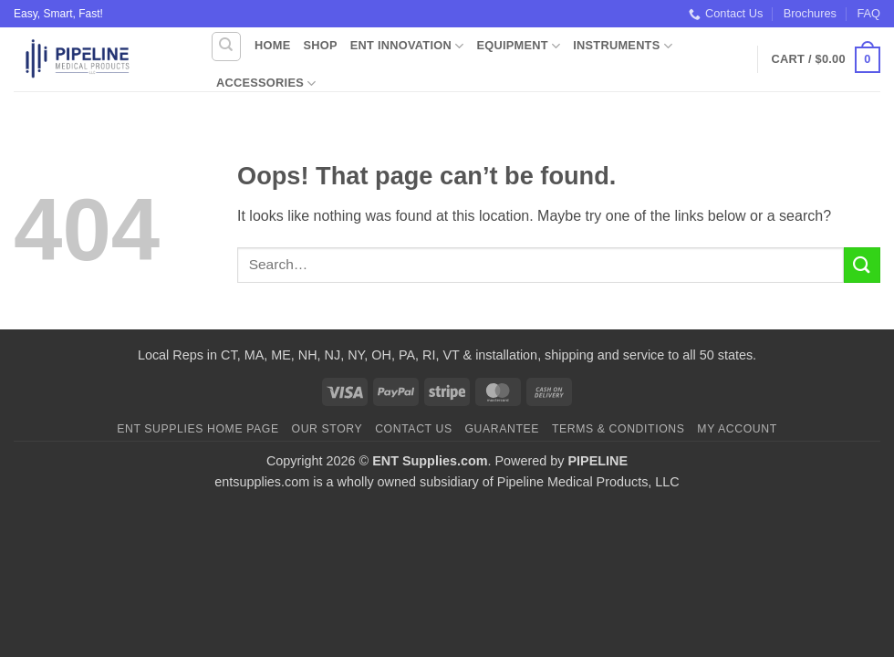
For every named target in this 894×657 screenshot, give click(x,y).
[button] (826, 60)
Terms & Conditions (618, 428)
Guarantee (501, 428)
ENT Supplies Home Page (198, 428)
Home (272, 45)
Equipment (518, 46)
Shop (320, 45)
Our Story (327, 428)
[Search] (226, 46)
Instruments (622, 46)
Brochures (810, 13)
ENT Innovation (407, 46)
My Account (736, 428)
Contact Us (726, 13)
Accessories (266, 83)
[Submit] (862, 265)
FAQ (868, 13)
